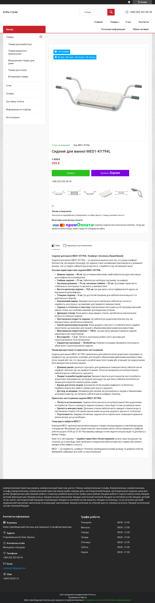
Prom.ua (92, 595)
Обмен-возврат (141, 29)
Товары (114, 22)
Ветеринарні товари (18, 76)
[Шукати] (111, 12)
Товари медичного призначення (17, 52)
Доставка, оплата (15, 101)
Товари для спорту (17, 70)
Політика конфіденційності (119, 600)
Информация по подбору (18, 109)
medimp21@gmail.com (14, 568)
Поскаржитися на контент (95, 600)
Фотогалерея (12, 117)
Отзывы (10, 93)
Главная (98, 22)
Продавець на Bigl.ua (77, 597)
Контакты (144, 22)
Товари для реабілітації (20, 44)
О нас (128, 22)
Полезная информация (113, 29)
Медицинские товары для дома (21, 62)
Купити (70, 173)
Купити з (110, 173)
